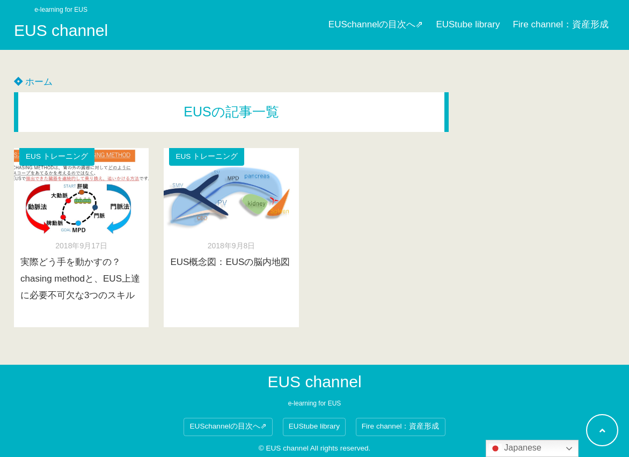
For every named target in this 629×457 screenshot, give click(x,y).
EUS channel (61, 30)
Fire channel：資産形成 (561, 24)
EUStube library (468, 24)
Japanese (515, 448)
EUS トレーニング (57, 156)
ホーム (33, 82)
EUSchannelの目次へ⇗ (375, 24)
